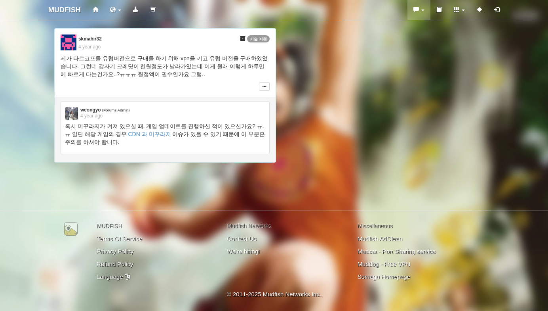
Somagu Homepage (384, 276)
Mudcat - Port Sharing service (397, 251)
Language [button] (113, 276)
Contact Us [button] (241, 238)
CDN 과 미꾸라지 (149, 134)
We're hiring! (243, 251)
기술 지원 (258, 39)
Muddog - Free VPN (384, 264)
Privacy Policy (115, 251)
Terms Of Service (119, 238)
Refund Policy (115, 264)
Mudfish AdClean (380, 238)
